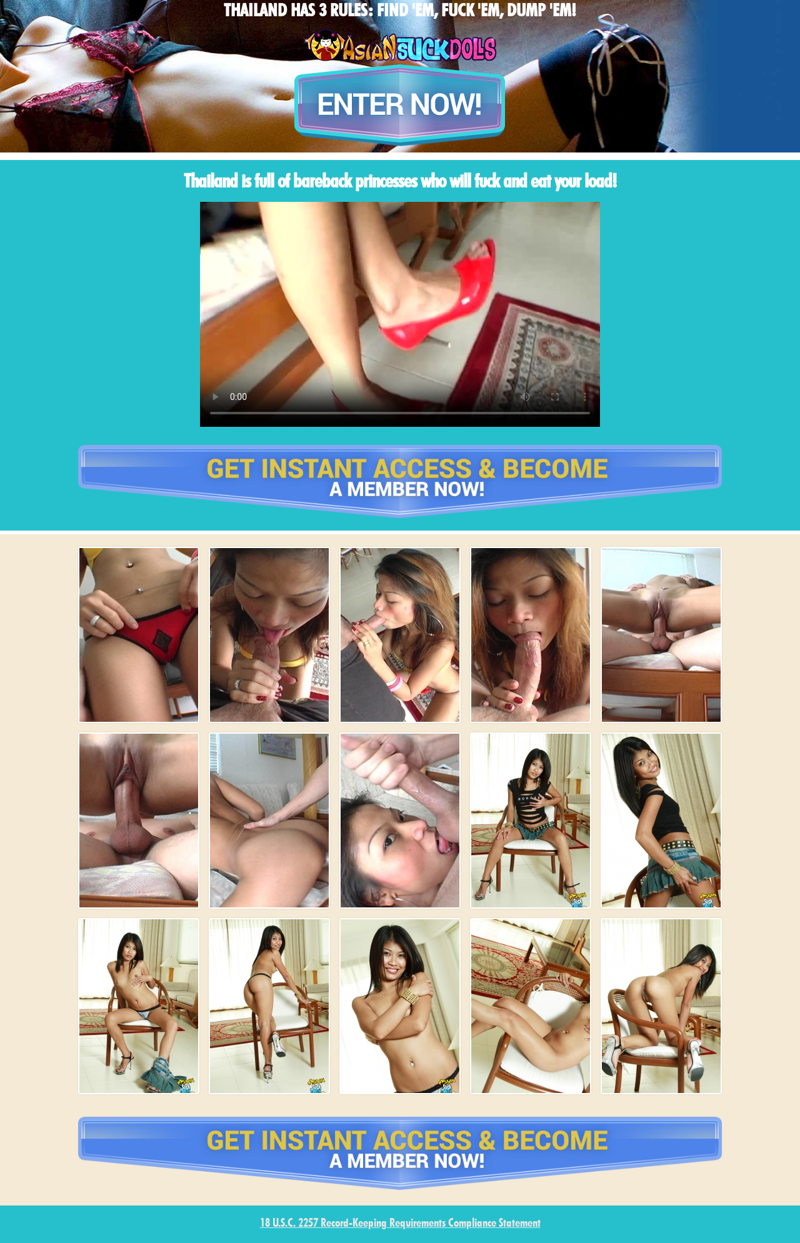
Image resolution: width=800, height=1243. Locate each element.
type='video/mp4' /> (400, 314)
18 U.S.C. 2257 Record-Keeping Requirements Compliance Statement (400, 1224)
